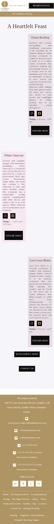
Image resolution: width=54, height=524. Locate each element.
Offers (43, 499)
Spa (34, 504)
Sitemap (13, 516)
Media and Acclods (12, 504)
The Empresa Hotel (22, 14)
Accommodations (39, 495)
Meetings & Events (20, 499)
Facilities (27, 504)
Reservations (41, 6)
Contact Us (16, 509)
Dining (6, 499)
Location (42, 504)
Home (6, 495)
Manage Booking (31, 509)
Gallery (35, 499)
